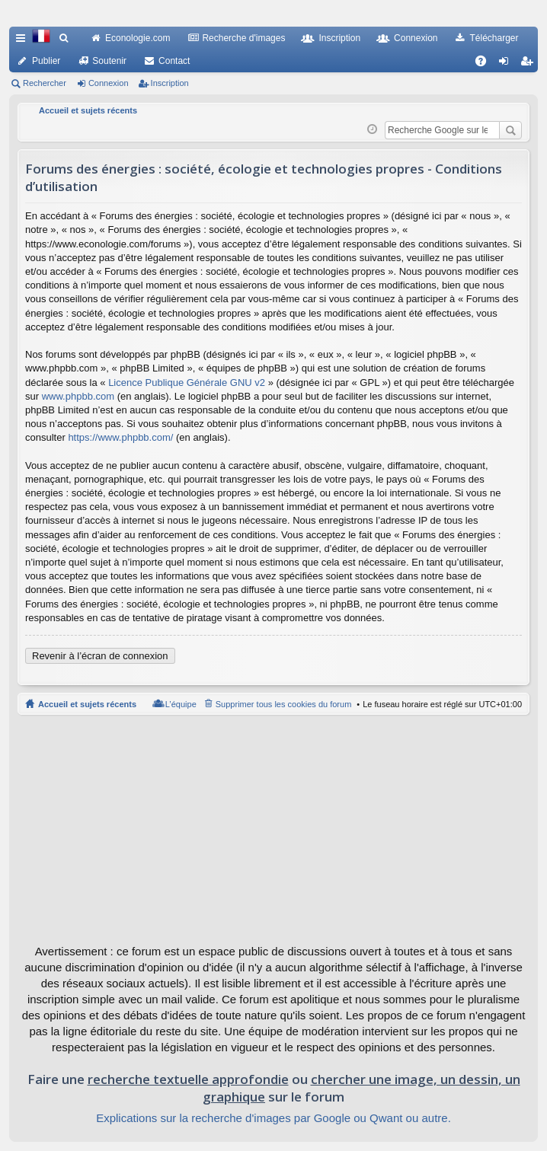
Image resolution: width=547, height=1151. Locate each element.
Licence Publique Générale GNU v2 (186, 382)
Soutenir (109, 61)
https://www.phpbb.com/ (120, 437)
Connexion (415, 38)
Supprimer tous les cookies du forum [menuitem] (284, 704)
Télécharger (493, 38)
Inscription (339, 38)
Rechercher (44, 83)
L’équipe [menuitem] (181, 704)
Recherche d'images (243, 38)
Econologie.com (137, 38)
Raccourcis (23, 41)
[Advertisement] (273, 829)
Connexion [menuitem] (507, 64)
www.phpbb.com (78, 396)
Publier (46, 61)
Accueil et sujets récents (87, 704)
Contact (174, 61)
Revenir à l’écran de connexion (100, 656)
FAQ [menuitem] (485, 64)
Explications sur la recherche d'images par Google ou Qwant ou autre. (273, 1117)
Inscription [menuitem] (530, 64)
